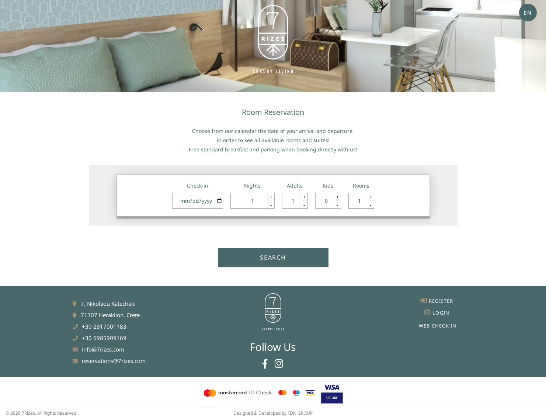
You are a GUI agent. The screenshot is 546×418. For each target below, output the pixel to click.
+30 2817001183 (104, 326)
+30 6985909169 (104, 338)
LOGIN (440, 312)
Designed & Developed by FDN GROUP (273, 413)
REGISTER (441, 301)
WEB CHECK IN (437, 325)
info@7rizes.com (103, 349)
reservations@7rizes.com (114, 360)
